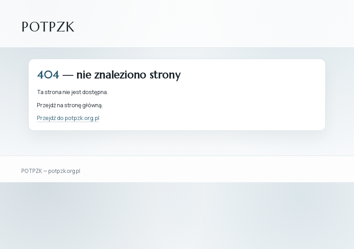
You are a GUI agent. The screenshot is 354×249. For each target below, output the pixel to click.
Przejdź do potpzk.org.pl (68, 118)
